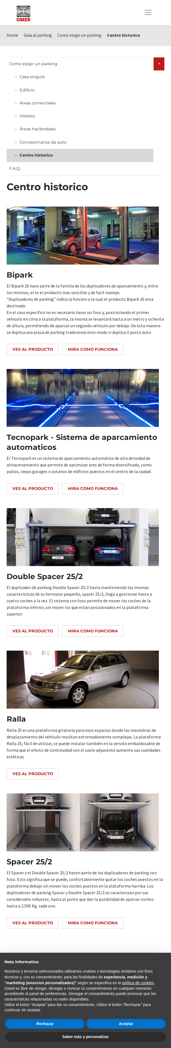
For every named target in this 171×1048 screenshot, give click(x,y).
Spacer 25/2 (29, 861)
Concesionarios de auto (43, 142)
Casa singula (32, 76)
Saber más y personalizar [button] (85, 1036)
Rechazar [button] (45, 1023)
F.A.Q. (14, 168)
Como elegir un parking (33, 63)
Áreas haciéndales (38, 128)
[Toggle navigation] (148, 12)
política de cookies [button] (138, 983)
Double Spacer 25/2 (45, 576)
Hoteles (27, 115)
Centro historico (36, 155)
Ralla (16, 719)
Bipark (20, 274)
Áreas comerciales (38, 103)
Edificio (27, 90)
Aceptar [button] (126, 1023)
